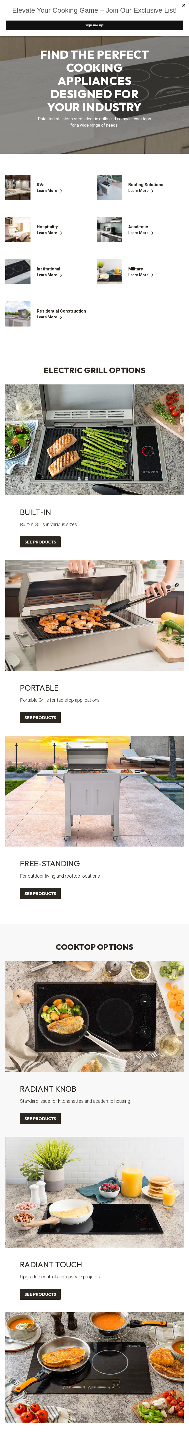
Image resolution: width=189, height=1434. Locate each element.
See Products (40, 542)
